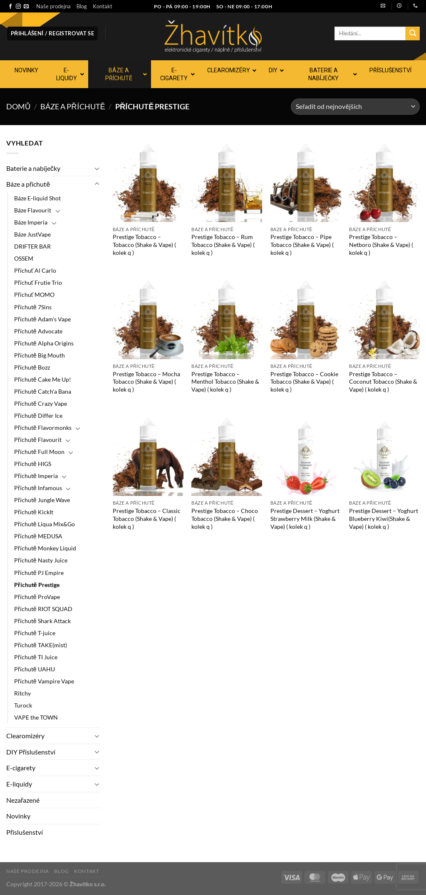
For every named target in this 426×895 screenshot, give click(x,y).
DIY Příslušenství (30, 752)
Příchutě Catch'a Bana (42, 391)
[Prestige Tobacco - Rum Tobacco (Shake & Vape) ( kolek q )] (226, 180)
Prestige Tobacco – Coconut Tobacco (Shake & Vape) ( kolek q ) (383, 381)
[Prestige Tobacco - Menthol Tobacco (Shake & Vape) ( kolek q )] (226, 316)
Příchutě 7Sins (33, 307)
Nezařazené (23, 800)
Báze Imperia (30, 222)
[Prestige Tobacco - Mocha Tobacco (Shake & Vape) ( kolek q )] (148, 316)
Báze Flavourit (32, 210)
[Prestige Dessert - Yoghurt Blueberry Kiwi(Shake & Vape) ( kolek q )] (384, 454)
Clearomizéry (25, 736)
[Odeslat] (413, 34)
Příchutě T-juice (34, 632)
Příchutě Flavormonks (43, 427)
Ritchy (22, 693)
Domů (18, 106)
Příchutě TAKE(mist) (40, 644)
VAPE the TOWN (36, 717)
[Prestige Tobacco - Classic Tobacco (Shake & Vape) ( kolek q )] (148, 454)
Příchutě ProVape (37, 596)
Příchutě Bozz (32, 367)
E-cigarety (20, 768)
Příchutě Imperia (36, 475)
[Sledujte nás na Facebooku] (10, 7)
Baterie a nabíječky (33, 168)
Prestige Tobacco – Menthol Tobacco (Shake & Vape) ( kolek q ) (225, 381)
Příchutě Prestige (36, 584)
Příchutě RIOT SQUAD (43, 608)
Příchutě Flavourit (38, 439)
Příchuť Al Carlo (35, 270)
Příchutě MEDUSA (38, 536)
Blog (82, 6)
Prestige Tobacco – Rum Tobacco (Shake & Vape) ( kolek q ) (223, 244)
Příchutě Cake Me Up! (42, 379)
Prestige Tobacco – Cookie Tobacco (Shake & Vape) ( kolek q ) (304, 381)
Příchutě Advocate (38, 331)
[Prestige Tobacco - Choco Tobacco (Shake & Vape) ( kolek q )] (226, 454)
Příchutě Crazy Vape (40, 403)
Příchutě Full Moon (39, 451)
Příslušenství (24, 832)
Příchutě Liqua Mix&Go (44, 524)
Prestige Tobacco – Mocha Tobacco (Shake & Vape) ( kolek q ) (146, 381)
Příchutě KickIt (33, 511)
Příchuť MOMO (34, 294)
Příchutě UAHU (34, 669)
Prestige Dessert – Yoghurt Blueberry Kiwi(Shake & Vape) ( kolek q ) (383, 518)
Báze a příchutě (72, 106)
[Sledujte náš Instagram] (18, 7)
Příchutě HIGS (32, 463)
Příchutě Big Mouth (39, 355)
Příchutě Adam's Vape (42, 319)
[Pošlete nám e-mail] (26, 7)
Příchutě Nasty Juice (40, 560)
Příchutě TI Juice (35, 657)
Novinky (18, 816)
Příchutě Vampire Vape (44, 681)
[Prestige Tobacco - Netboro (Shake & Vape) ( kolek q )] (384, 180)
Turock (23, 705)
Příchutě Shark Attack (42, 620)
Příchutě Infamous (38, 487)
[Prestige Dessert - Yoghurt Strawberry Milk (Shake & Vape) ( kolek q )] (305, 454)
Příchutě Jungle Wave (42, 499)
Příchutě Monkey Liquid (45, 548)
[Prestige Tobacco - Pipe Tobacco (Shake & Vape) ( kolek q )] (305, 180)
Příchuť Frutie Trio (38, 282)
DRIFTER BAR (32, 246)
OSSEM (23, 258)
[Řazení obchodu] (355, 107)
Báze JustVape (32, 234)
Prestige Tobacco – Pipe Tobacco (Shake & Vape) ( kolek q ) (302, 244)
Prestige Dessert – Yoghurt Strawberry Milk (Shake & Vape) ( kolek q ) (304, 518)
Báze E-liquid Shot (37, 198)
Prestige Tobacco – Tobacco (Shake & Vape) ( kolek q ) (144, 244)
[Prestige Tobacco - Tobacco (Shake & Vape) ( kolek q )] (148, 180)
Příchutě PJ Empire (39, 572)
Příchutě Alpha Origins (44, 343)
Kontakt (102, 6)
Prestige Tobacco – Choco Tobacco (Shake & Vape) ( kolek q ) (224, 518)
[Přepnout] (97, 168)
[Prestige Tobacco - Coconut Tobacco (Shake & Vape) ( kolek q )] (384, 316)
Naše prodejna (53, 6)
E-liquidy (19, 784)
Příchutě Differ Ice (38, 415)
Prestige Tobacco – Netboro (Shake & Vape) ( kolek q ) (381, 244)
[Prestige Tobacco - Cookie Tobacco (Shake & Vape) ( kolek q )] (305, 316)
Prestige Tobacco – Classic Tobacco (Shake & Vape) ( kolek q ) (147, 518)
